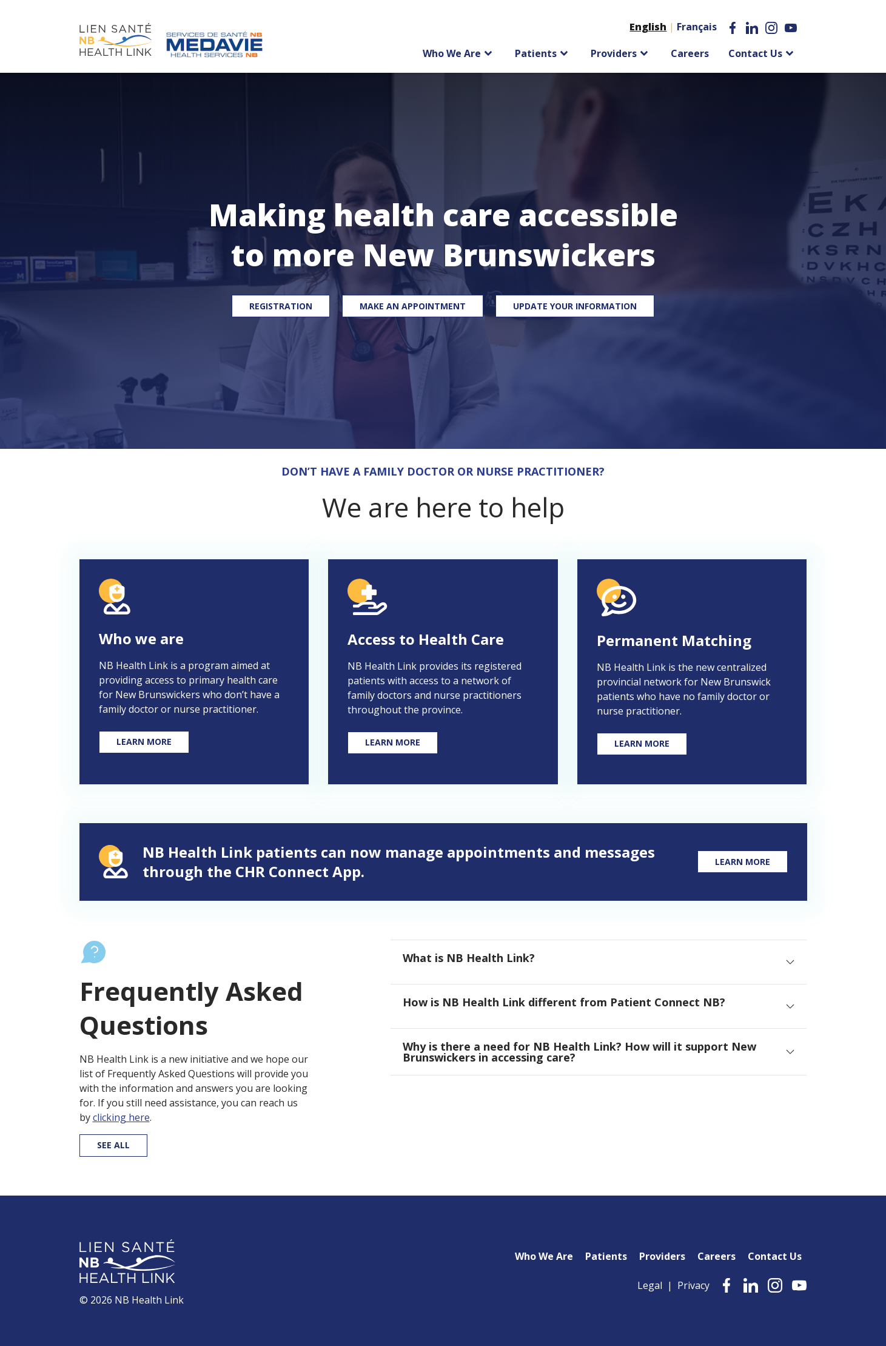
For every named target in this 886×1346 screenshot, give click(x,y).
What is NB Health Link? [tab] (469, 958)
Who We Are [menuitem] (452, 53)
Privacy (693, 1285)
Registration (280, 306)
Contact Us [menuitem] (755, 53)
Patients (606, 1256)
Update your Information (575, 306)
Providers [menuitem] (614, 53)
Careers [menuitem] (690, 53)
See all (113, 1145)
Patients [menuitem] (536, 53)
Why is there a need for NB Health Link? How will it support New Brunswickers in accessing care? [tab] (579, 1052)
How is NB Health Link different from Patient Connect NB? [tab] (564, 1002)
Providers (662, 1256)
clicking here (121, 1117)
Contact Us (775, 1256)
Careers (716, 1256)
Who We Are (544, 1256)
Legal (649, 1285)
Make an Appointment (413, 306)
